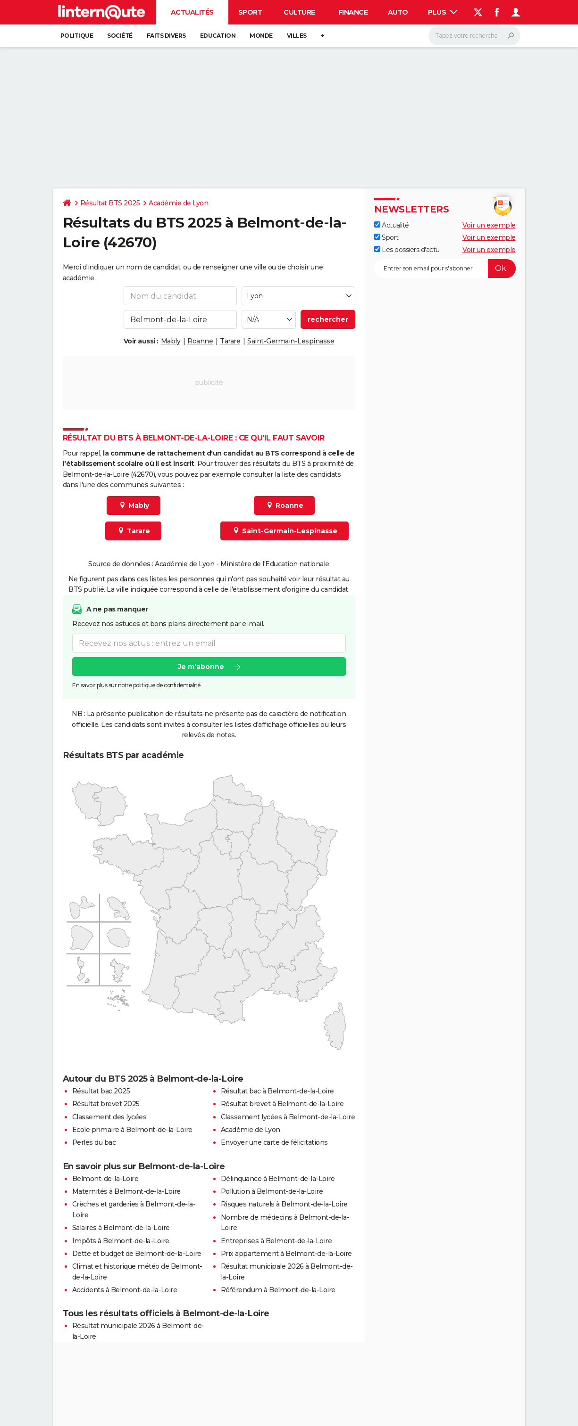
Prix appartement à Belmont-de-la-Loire (286, 1253)
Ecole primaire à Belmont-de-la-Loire (132, 1129)
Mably (171, 341)
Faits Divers (166, 35)
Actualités (192, 12)
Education (218, 35)
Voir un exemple (489, 225)
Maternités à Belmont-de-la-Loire (126, 1191)
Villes (297, 35)
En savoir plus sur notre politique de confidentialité (136, 685)
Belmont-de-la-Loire (105, 1178)
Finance (353, 12)
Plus (442, 12)
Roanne (200, 341)
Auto (398, 12)
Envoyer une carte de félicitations (274, 1142)
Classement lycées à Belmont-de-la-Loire (288, 1117)
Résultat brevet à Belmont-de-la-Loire (282, 1104)
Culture (299, 12)
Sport (250, 12)
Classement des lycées (109, 1117)
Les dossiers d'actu (407, 249)
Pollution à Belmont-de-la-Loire (272, 1191)
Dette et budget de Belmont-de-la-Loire (136, 1253)
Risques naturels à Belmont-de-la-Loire (284, 1204)
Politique (76, 35)
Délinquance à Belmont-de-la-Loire (278, 1178)
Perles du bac (94, 1142)
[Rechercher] (474, 35)
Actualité (391, 225)
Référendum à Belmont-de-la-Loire (278, 1290)
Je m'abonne (200, 666)
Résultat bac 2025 (101, 1091)
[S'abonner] (445, 268)
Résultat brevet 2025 (106, 1104)
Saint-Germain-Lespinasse (290, 341)
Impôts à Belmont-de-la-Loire (120, 1241)
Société (120, 35)
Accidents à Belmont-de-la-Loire (124, 1290)
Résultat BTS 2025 (110, 203)
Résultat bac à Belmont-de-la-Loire (277, 1091)
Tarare (230, 341)
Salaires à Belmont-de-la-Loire (121, 1227)
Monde (261, 35)
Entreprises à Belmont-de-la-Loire (276, 1241)
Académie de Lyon (178, 203)
